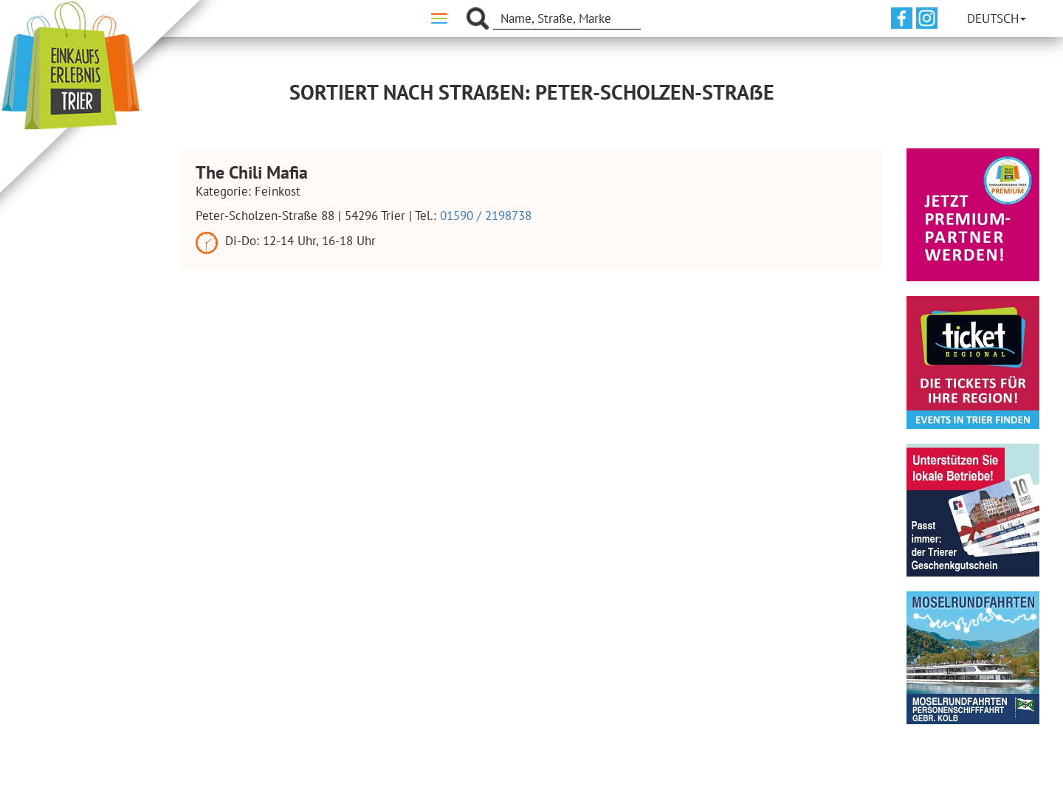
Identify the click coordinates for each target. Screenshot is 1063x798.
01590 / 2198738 (486, 215)
